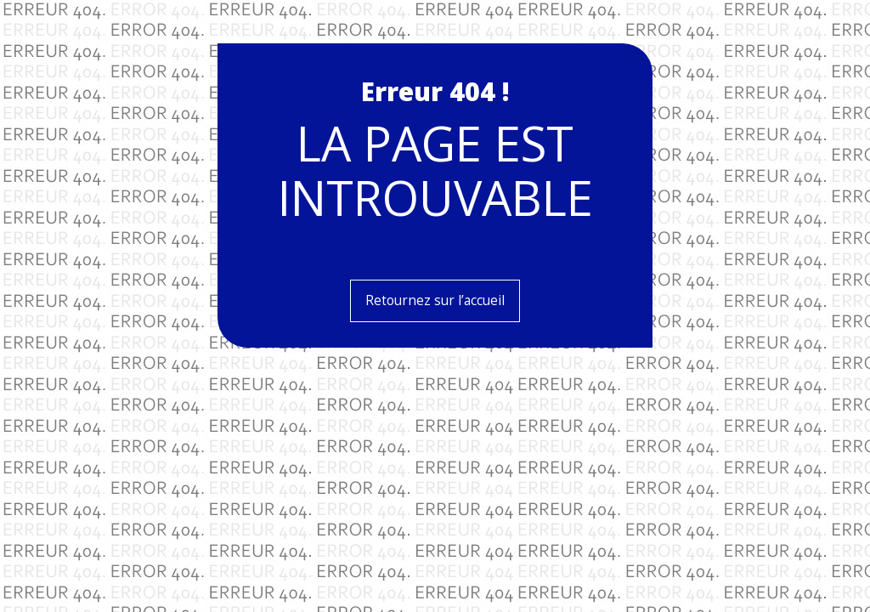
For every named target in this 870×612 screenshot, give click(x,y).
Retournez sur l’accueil (435, 300)
